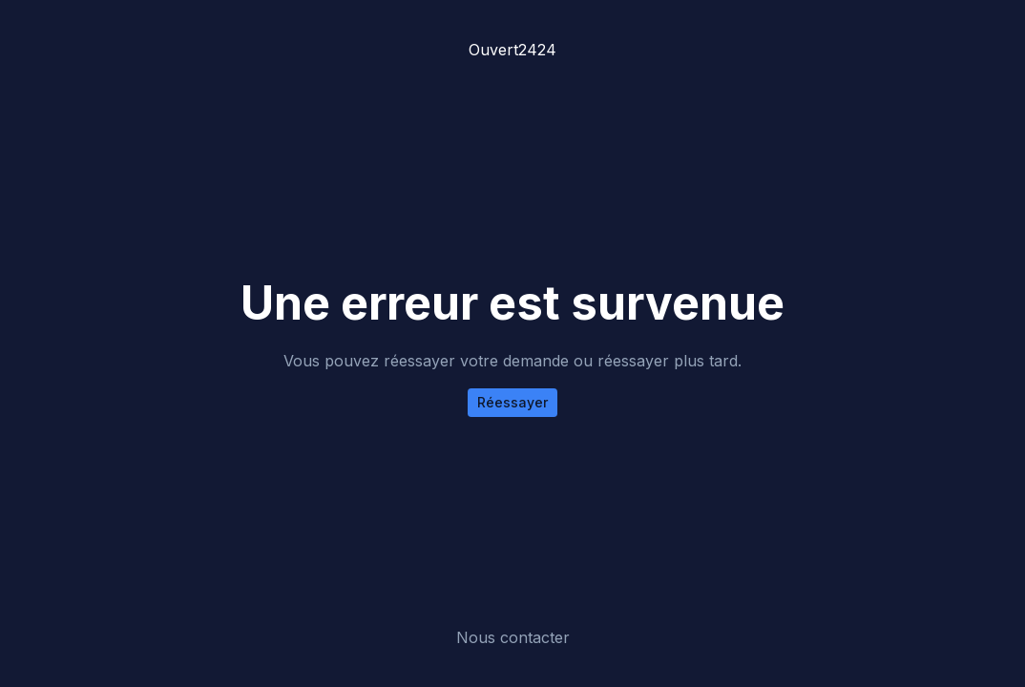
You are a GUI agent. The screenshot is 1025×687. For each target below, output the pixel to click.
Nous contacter (513, 637)
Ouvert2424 (512, 49)
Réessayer (512, 402)
